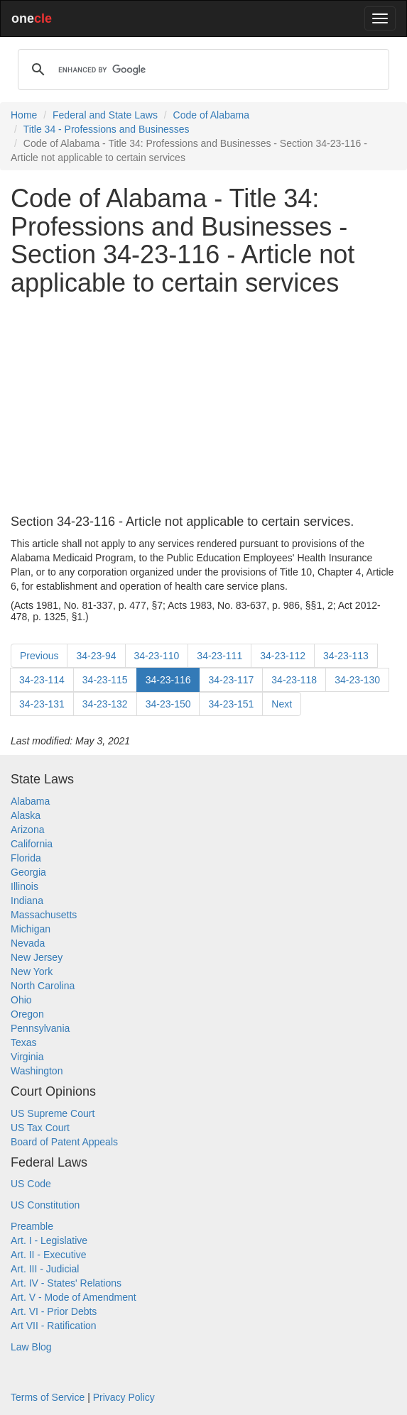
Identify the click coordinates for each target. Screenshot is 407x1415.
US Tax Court (40, 1127)
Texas (24, 1042)
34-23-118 (294, 680)
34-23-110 (157, 655)
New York (32, 971)
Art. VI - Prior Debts (54, 1311)
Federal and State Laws (105, 115)
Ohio (21, 1000)
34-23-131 (42, 704)
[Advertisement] (203, 406)
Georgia (28, 872)
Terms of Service (48, 1397)
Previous (39, 655)
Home (24, 115)
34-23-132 (105, 704)
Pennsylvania (40, 1028)
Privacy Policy (124, 1397)
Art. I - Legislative (49, 1240)
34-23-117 (231, 680)
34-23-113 (346, 655)
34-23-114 (42, 680)
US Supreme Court (52, 1113)
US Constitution (45, 1205)
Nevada (28, 943)
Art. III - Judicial (45, 1268)
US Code (31, 1183)
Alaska (25, 815)
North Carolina (43, 985)
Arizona (27, 829)
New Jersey (37, 957)
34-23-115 (105, 680)
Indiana (27, 900)
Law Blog (31, 1347)
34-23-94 (96, 655)
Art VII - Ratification (54, 1325)
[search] (201, 69)
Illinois (24, 886)
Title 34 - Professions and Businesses (106, 129)
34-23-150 (168, 704)
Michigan (30, 929)
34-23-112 (282, 655)
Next (281, 704)
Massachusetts (44, 914)
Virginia (27, 1056)
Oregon (27, 1014)
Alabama (30, 801)
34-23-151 (231, 704)
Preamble (32, 1226)
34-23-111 (219, 655)
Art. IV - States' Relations (66, 1283)
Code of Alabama (211, 115)
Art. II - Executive (49, 1254)
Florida (26, 858)
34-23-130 (357, 680)
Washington (37, 1071)
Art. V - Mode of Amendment (73, 1297)
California (32, 843)
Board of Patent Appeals (64, 1141)
